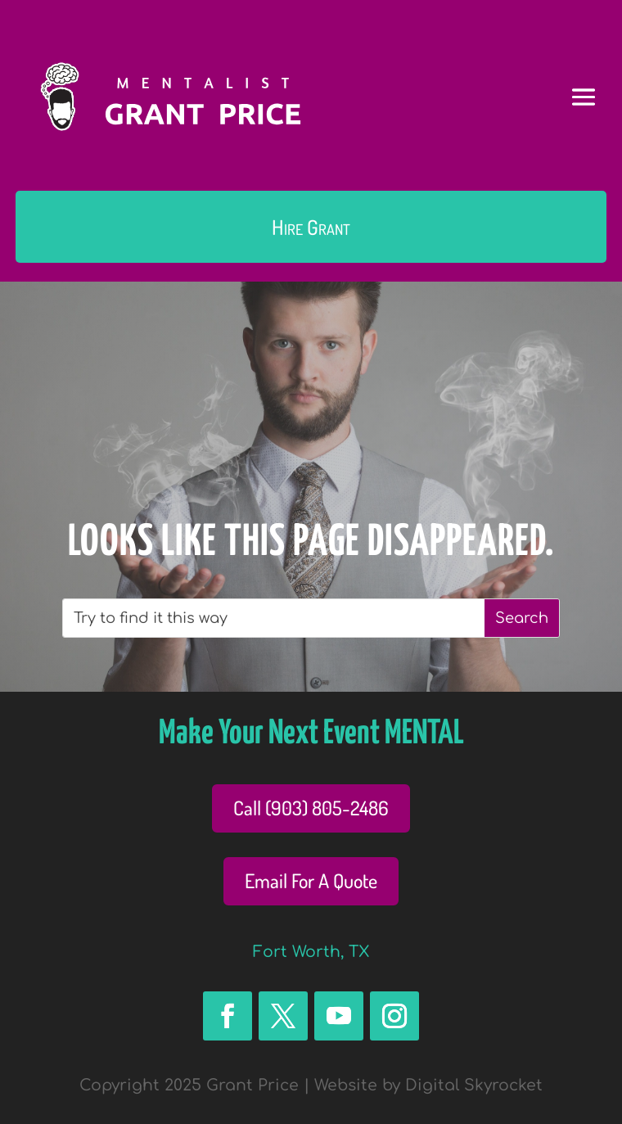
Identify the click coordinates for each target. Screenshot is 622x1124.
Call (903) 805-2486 (311, 807)
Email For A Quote (311, 880)
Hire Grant (311, 227)
